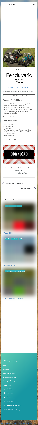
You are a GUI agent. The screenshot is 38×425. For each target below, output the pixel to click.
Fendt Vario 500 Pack (15, 183)
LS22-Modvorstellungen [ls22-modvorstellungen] (12, 405)
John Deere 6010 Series (13, 298)
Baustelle (14, 238)
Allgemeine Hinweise (9, 373)
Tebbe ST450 (26, 188)
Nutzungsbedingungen (9, 381)
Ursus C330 (8, 233)
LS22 (21, 87)
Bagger (7, 238)
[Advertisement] (19, 27)
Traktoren (26, 87)
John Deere (9, 271)
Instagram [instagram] (8, 401)
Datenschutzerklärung (9, 377)
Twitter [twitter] (7, 397)
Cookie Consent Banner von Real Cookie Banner (16, 423)
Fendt (17, 87)
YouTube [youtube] (7, 389)
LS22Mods (10, 87)
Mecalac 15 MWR (10, 266)
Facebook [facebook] (8, 393)
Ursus (19, 206)
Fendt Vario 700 (19, 78)
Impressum (6, 369)
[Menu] (33, 4)
